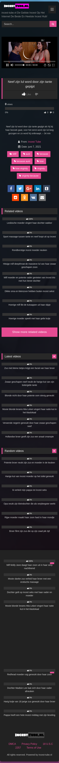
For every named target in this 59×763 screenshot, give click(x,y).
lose (40, 161)
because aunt (22, 161)
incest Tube (34, 141)
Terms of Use (33, 747)
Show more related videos (29, 332)
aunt (26, 154)
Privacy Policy (29, 744)
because (42, 154)
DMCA (12, 744)
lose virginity (20, 168)
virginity (40, 168)
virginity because (28, 175)
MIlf (13, 154)
